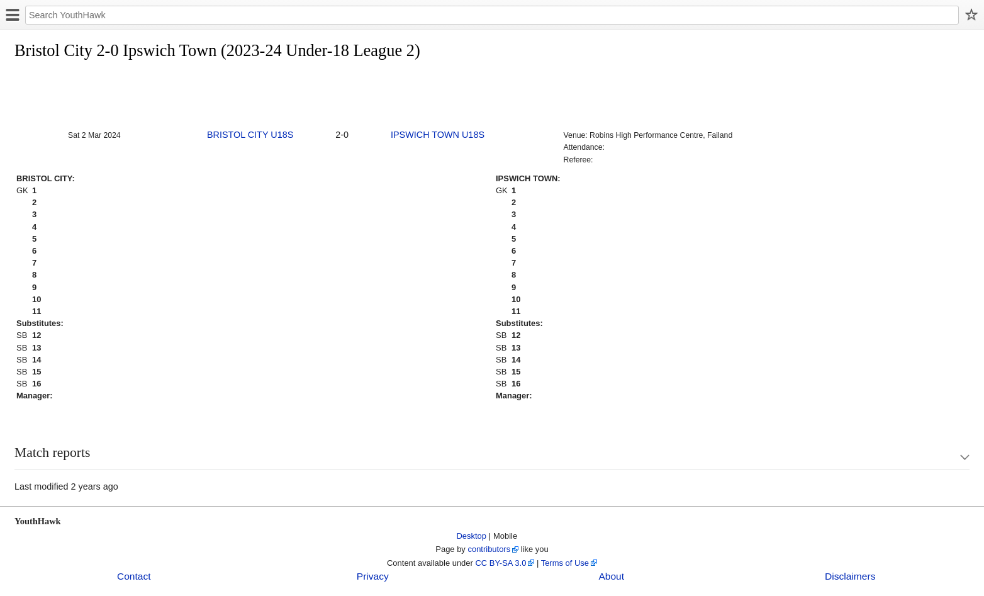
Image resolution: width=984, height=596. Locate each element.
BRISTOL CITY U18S (250, 135)
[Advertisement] (243, 95)
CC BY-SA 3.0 (500, 563)
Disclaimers (850, 576)
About (611, 576)
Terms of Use (565, 563)
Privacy (373, 576)
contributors (488, 549)
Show (953, 457)
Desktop (472, 536)
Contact (134, 576)
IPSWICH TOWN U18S (437, 135)
